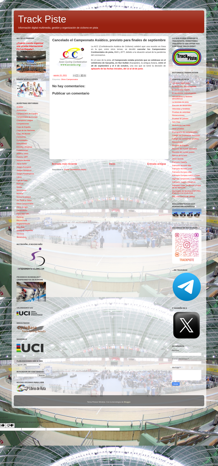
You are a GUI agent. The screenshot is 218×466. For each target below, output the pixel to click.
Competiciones (23, 124)
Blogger (127, 402)
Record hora (22, 220)
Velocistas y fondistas (181, 109)
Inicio (112, 163)
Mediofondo (21, 190)
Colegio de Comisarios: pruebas (185, 139)
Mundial (20, 194)
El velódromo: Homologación (184, 93)
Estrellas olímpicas (24, 147)
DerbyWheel (22, 144)
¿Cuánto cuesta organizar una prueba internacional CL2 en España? (30, 46)
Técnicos (20, 234)
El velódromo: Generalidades (184, 86)
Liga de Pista (22, 180)
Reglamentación (23, 224)
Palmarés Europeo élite (182, 172)
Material (20, 184)
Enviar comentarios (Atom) (75, 169)
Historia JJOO (22, 154)
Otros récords (178, 159)
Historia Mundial (23, 160)
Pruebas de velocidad (181, 112)
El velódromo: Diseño (181, 90)
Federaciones (22, 150)
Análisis (20, 107)
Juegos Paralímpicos (25, 174)
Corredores (21, 137)
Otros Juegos (22, 207)
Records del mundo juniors (183, 152)
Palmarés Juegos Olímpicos (183, 182)
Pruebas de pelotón (180, 119)
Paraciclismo (22, 210)
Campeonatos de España (27, 114)
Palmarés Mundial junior (182, 169)
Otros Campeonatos (69, 79)
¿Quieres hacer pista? (181, 83)
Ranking (20, 217)
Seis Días (21, 227)
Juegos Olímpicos (24, 170)
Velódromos (21, 237)
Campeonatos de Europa (27, 117)
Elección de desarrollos (182, 105)
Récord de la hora (179, 155)
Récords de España (180, 145)
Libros (19, 177)
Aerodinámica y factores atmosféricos (182, 97)
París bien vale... (24, 214)
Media (19, 187)
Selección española (25, 230)
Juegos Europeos (24, 167)
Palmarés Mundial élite (181, 165)
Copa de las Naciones (26, 130)
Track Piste (42, 19)
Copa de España (24, 127)
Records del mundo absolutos (184, 149)
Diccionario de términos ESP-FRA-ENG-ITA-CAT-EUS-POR (186, 192)
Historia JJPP (22, 157)
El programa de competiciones (184, 132)
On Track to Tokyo (24, 200)
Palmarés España (179, 162)
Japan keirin (22, 164)
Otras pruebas (178, 129)
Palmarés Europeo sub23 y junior (186, 175)
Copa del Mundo (23, 134)
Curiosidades (22, 140)
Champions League (25, 120)
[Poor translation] (10, 425)
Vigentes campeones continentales (186, 179)
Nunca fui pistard (24, 197)
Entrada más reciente (64, 163)
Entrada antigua (156, 163)
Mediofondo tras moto (181, 125)
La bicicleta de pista (180, 102)
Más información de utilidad (183, 197)
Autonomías (22, 110)
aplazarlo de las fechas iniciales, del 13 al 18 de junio (117, 69)
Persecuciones (178, 115)
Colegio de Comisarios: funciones (186, 135)
